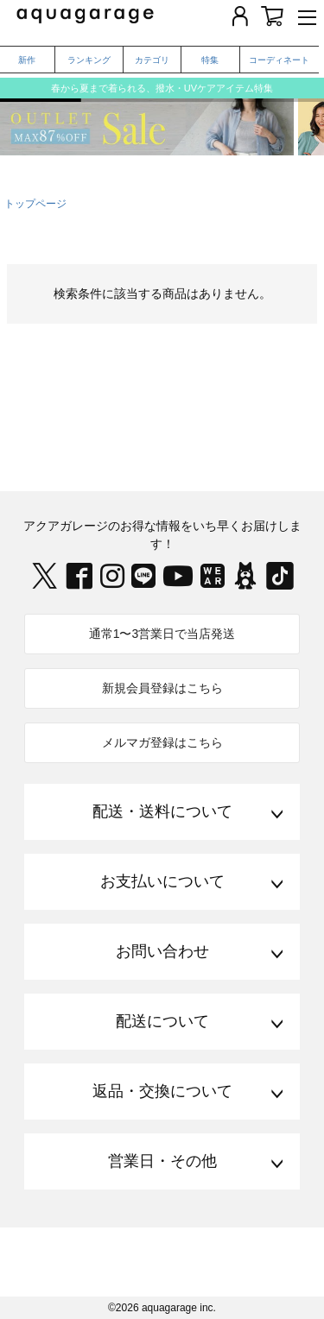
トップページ (35, 204)
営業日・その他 (162, 1161)
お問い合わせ (162, 951)
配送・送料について (162, 811)
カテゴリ (152, 60)
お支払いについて (162, 881)
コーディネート (279, 60)
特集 (210, 60)
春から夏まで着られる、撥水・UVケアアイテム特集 (162, 88)
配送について (162, 1021)
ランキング (89, 60)
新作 (26, 60)
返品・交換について (162, 1091)
